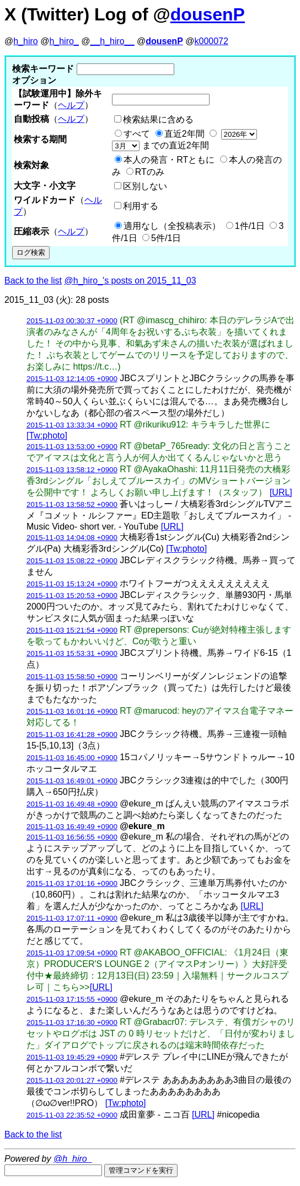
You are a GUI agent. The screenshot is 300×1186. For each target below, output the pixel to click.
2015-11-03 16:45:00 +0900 (71, 758)
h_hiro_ (63, 41)
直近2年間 (184, 133)
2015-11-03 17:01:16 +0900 (71, 883)
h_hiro (25, 41)
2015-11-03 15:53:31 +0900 (71, 653)
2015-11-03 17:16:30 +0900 (71, 1022)
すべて (137, 133)
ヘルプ (71, 105)
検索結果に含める (158, 119)
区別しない (145, 186)
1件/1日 (250, 226)
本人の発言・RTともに (169, 159)
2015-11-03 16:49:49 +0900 (71, 826)
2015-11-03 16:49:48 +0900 (71, 804)
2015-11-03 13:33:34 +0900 (71, 425)
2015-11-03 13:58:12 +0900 (71, 470)
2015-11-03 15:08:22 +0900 (71, 561)
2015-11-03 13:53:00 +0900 (71, 446)
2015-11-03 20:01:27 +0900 (71, 1080)
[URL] (281, 492)
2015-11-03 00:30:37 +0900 (71, 321)
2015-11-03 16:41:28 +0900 (71, 734)
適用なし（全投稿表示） (172, 226)
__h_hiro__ (112, 41)
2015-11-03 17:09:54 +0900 (71, 953)
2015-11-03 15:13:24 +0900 (71, 584)
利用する (140, 206)
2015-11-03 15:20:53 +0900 (71, 595)
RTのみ (149, 172)
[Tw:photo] (46, 435)
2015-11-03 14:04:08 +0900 (71, 537)
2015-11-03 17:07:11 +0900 (71, 918)
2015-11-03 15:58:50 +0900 (71, 676)
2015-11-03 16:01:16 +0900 (71, 711)
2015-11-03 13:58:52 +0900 (71, 504)
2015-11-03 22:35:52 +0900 (71, 1115)
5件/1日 (166, 238)
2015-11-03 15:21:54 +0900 (71, 630)
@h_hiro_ (72, 1158)
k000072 (211, 41)
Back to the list (33, 280)
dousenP (207, 14)
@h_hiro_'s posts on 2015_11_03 (130, 280)
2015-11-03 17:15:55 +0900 (71, 999)
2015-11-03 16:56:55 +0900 (71, 837)
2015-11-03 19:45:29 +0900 (71, 1057)
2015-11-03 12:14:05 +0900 (71, 379)
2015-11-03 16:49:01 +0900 (71, 781)
